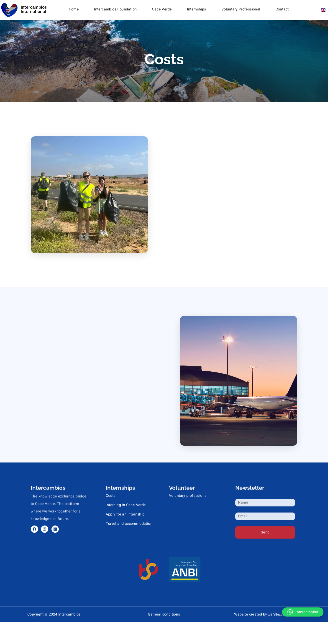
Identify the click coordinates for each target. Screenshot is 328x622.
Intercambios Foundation (115, 8)
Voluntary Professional (240, 8)
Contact (282, 8)
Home (74, 8)
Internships (196, 8)
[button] (302, 612)
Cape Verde (162, 8)
